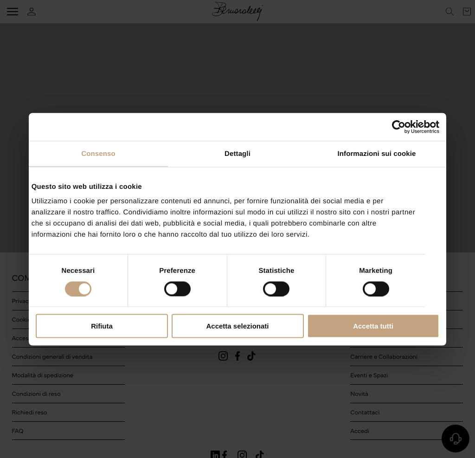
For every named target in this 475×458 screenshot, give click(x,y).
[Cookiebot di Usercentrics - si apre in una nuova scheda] (398, 127)
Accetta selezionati (237, 326)
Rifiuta (102, 326)
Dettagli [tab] (237, 153)
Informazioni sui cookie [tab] (377, 153)
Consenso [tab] (98, 153)
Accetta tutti (373, 326)
